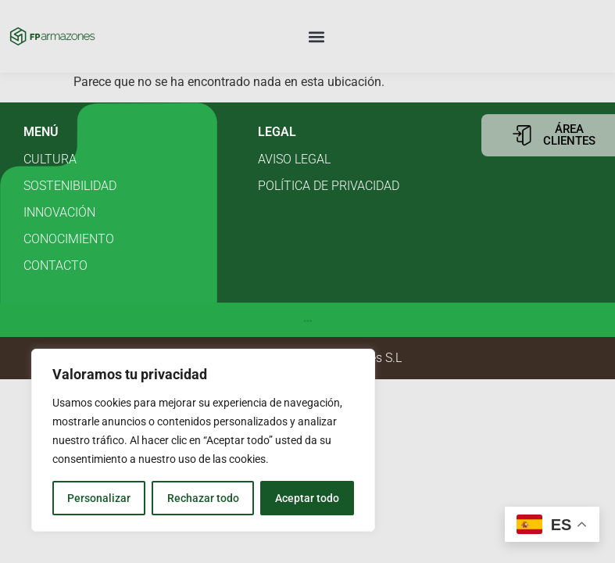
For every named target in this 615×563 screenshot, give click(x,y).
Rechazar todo (202, 498)
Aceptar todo (307, 498)
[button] (317, 36)
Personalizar (99, 498)
